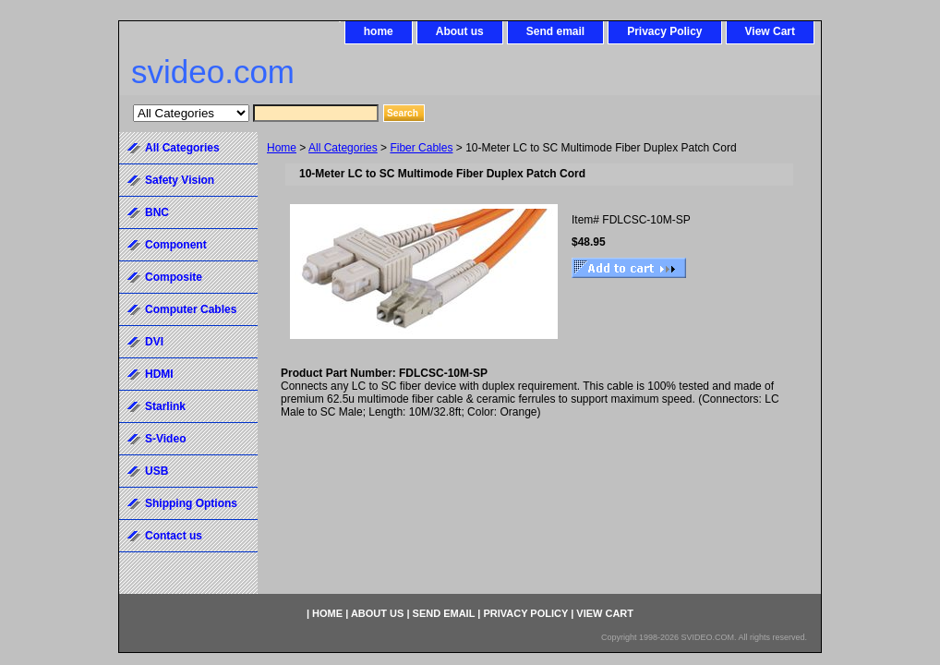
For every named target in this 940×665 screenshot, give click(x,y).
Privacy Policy (664, 31)
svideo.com (213, 72)
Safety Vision (179, 180)
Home (281, 147)
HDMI (159, 374)
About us (460, 31)
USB (156, 471)
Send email (555, 31)
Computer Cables (190, 309)
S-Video (165, 438)
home (378, 31)
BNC (157, 212)
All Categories (343, 147)
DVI (154, 341)
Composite (173, 277)
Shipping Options (191, 503)
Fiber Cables (421, 147)
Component (176, 244)
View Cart (770, 31)
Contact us (173, 535)
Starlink (165, 406)
